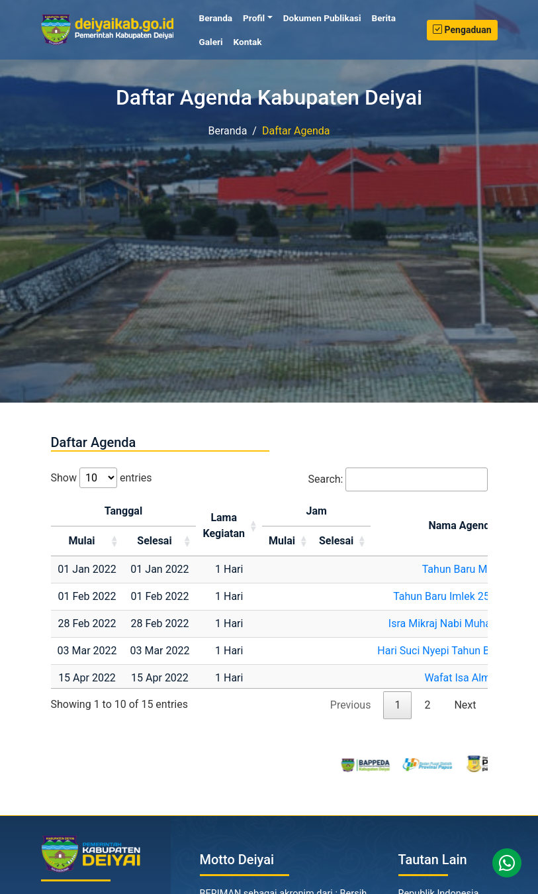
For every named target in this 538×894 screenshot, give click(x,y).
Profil (254, 18)
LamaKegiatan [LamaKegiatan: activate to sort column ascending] (223, 525)
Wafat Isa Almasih (467, 677)
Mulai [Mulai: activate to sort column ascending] (81, 540)
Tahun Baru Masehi (467, 569)
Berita (384, 18)
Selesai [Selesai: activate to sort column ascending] (154, 540)
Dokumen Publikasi (322, 18)
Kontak (248, 41)
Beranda (218, 17)
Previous (350, 705)
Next (465, 705)
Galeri (211, 41)
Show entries (101, 478)
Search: (397, 479)
